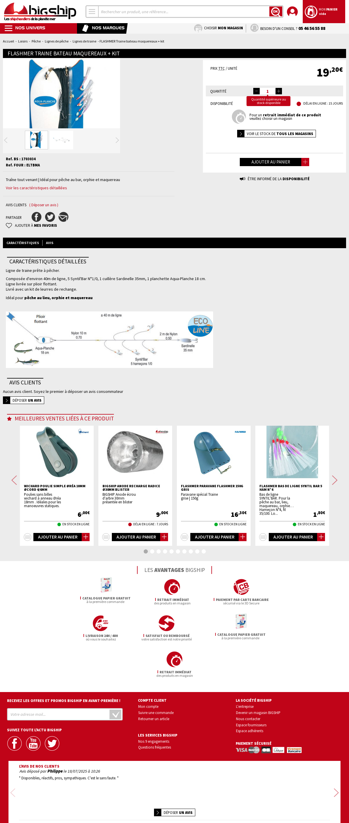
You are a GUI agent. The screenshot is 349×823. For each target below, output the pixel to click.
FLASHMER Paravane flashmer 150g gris (212, 511)
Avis (49, 266)
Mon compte (148, 693)
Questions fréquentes (154, 734)
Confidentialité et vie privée (147, 802)
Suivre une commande (156, 699)
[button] (279, 91)
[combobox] (92, 11)
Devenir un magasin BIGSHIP (258, 699)
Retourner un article (153, 705)
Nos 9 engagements (153, 728)
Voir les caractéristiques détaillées (36, 211)
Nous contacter (248, 705)
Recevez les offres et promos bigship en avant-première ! (64, 688)
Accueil (8, 41)
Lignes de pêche (57, 41)
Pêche (36, 41)
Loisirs (23, 41)
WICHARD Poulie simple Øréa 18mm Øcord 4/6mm (54, 511)
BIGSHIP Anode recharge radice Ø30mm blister (131, 511)
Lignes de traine (84, 41)
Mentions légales (140, 810)
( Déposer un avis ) (43, 228)
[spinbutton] (268, 91)
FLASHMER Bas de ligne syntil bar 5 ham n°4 (290, 511)
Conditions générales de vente (199, 802)
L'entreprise (245, 693)
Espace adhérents (249, 718)
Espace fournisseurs (251, 712)
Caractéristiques (22, 266)
